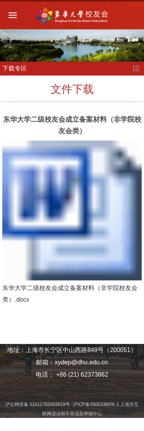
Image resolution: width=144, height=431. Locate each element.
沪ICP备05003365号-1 (96, 404)
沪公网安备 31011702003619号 (38, 404)
